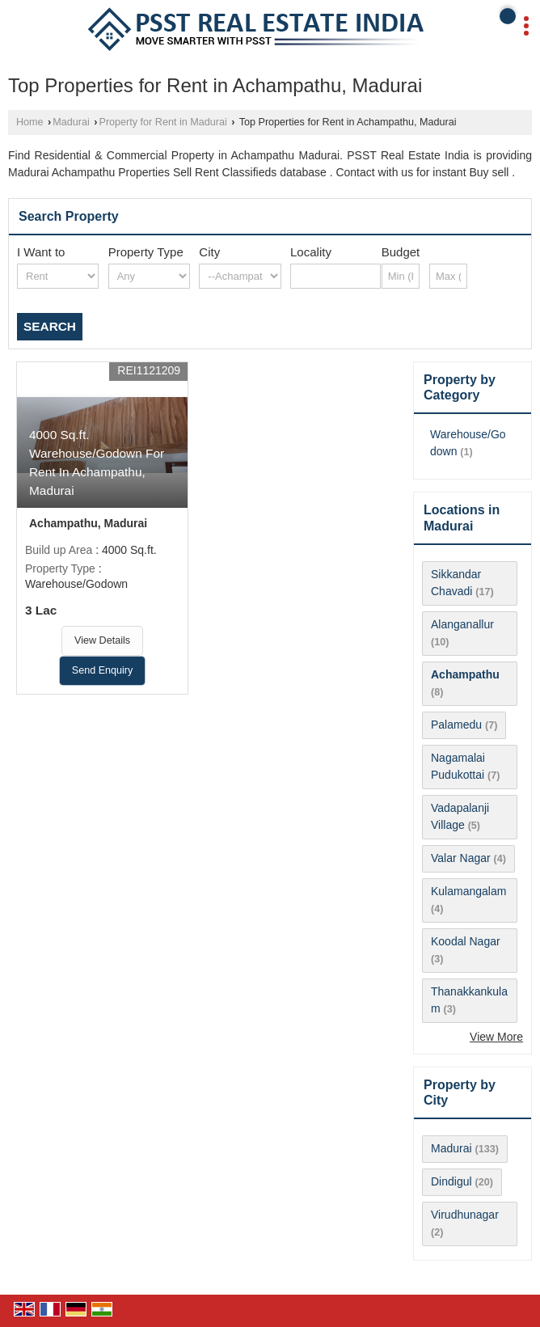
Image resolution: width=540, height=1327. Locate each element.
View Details (102, 640)
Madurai (71, 122)
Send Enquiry (102, 670)
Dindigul (451, 1181)
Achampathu (465, 674)
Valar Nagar (461, 858)
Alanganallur (462, 624)
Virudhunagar (465, 1214)
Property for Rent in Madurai (163, 122)
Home (30, 122)
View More (496, 1036)
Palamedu (456, 724)
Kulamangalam (468, 891)
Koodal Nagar (465, 941)
